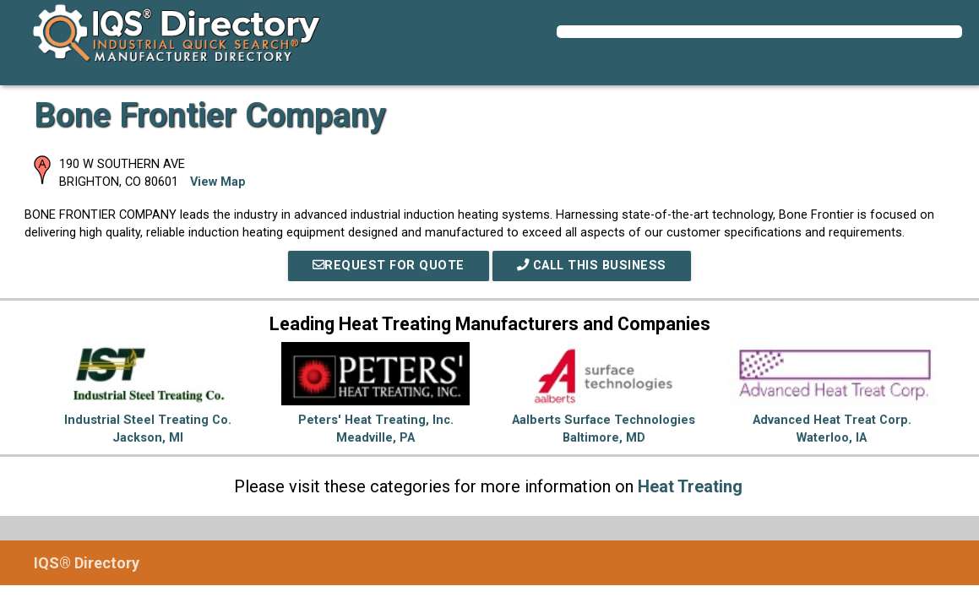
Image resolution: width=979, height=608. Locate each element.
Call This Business (591, 265)
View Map (218, 182)
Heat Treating (690, 486)
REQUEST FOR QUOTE (389, 265)
